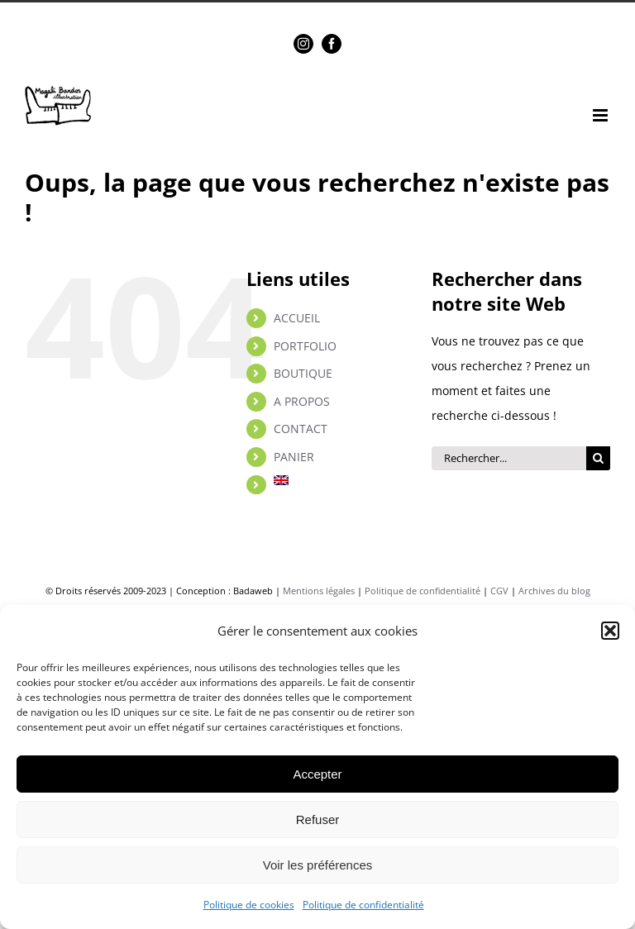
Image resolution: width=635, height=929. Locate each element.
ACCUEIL (297, 318)
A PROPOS (302, 401)
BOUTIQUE (303, 373)
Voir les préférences (318, 865)
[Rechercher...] (509, 458)
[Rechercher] (598, 458)
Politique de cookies (248, 905)
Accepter (317, 774)
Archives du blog (554, 590)
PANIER (294, 456)
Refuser (318, 819)
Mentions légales (319, 590)
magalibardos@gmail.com (355, 13)
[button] (610, 630)
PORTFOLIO (305, 346)
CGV (499, 590)
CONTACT (300, 428)
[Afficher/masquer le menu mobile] (601, 115)
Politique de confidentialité (363, 905)
